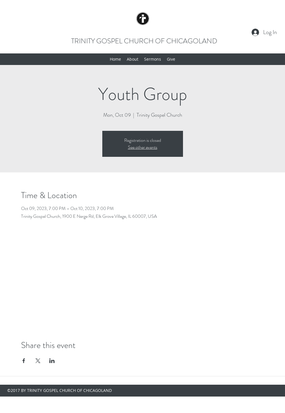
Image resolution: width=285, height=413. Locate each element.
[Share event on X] (38, 360)
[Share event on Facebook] (24, 360)
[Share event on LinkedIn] (52, 360)
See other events (142, 147)
